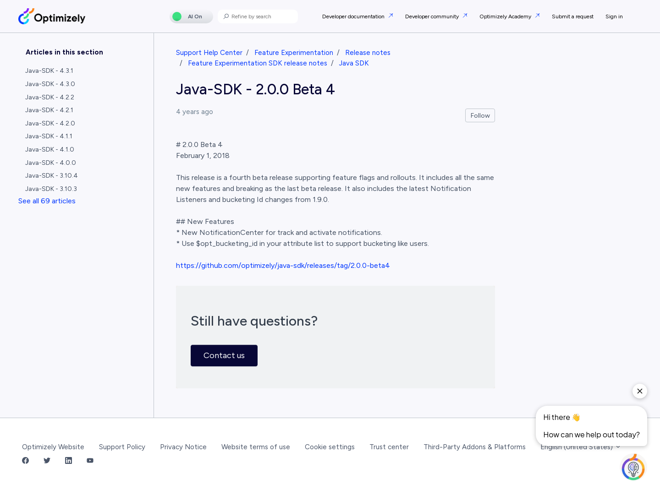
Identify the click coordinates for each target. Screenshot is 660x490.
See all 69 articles (47, 200)
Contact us (224, 355)
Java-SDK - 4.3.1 (49, 71)
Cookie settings (330, 447)
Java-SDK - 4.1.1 (48, 136)
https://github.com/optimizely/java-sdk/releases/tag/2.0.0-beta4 (283, 265)
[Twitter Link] (47, 461)
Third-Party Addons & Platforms (475, 447)
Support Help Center (209, 53)
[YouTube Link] (90, 461)
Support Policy (122, 447)
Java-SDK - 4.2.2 (49, 97)
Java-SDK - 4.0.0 (50, 163)
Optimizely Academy (506, 16)
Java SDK (354, 63)
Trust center (389, 447)
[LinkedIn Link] (68, 461)
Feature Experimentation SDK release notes (257, 63)
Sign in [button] (614, 16)
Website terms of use (255, 447)
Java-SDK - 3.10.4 (51, 176)
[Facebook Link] (25, 461)
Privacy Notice (183, 447)
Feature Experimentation (293, 53)
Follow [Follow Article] (480, 116)
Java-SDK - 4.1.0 (49, 149)
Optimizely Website (53, 447)
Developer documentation (354, 16)
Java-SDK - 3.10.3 (51, 189)
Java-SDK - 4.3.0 (50, 84)
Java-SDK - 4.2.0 (50, 123)
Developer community (432, 16)
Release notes (367, 53)
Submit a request (573, 16)
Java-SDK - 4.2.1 (49, 110)
